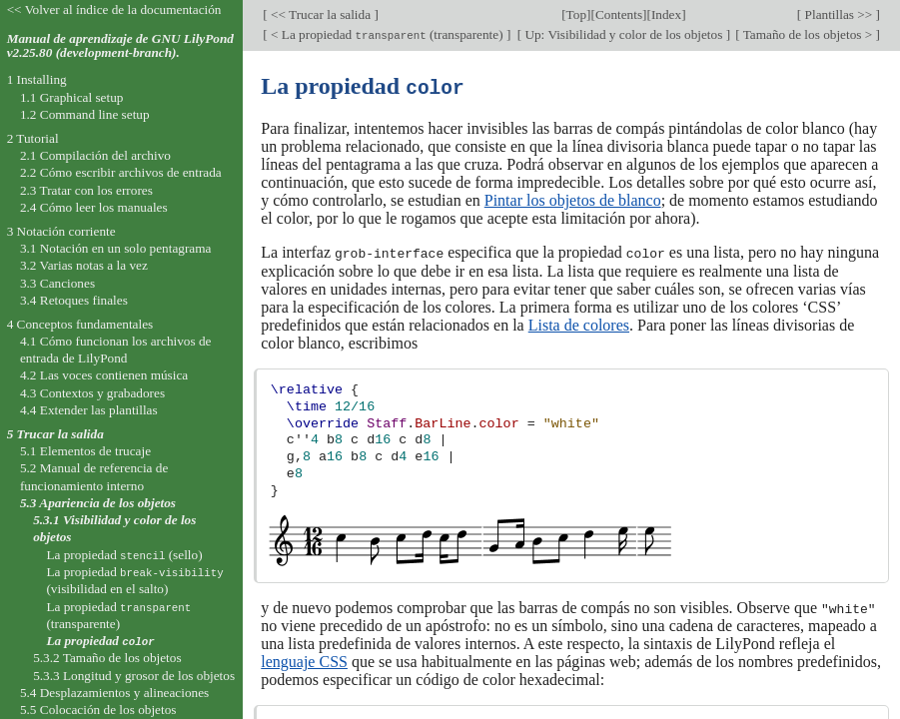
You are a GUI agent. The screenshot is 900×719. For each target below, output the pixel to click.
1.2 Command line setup (85, 114)
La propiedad (100, 640)
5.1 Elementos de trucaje (85, 450)
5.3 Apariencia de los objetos (98, 502)
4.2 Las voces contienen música (104, 374)
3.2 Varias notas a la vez (84, 265)
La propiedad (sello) (124, 554)
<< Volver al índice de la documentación (114, 9)
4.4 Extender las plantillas (89, 409)
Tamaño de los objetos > (808, 34)
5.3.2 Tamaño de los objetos (107, 657)
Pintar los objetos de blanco (572, 199)
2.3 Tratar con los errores (86, 190)
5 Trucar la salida (55, 433)
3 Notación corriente (61, 231)
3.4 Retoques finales (74, 300)
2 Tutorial (33, 138)
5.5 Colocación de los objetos (98, 709)
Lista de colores (578, 323)
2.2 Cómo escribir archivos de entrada (121, 172)
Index (666, 14)
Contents (618, 14)
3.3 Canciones (57, 283)
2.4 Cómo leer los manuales (94, 207)
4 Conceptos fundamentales (80, 324)
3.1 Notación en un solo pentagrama (116, 248)
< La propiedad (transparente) (387, 34)
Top (576, 14)
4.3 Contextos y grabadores (92, 392)
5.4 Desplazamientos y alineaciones (114, 692)
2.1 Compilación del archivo (95, 155)
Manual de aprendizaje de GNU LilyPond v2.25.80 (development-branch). (120, 46)
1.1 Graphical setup (72, 97)
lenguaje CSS (304, 659)
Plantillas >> (838, 14)
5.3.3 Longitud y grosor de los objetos (134, 675)
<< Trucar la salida (321, 14)
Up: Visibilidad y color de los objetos (623, 34)
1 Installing (37, 79)
